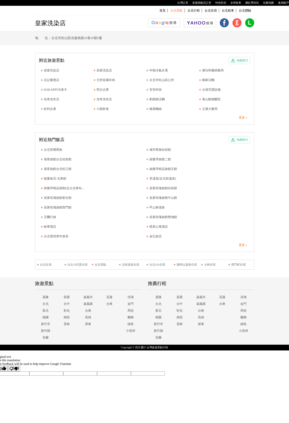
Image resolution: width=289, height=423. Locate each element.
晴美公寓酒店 (158, 226)
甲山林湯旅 (157, 207)
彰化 (67, 310)
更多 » (243, 117)
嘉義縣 (88, 303)
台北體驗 (245, 10)
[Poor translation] (14, 368)
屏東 (88, 324)
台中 (67, 303)
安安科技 (155, 89)
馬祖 (130, 310)
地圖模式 (242, 60)
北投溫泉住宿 (130, 264)
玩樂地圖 (266, 3)
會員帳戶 (281, 3)
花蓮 (109, 297)
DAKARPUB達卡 (55, 89)
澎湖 (130, 297)
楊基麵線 (155, 108)
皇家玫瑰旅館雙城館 (163, 217)
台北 (45, 303)
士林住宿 (210, 264)
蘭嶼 (130, 317)
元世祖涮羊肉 (106, 80)
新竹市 (45, 324)
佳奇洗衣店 (51, 99)
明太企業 (103, 89)
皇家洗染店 (51, 70)
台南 (88, 310)
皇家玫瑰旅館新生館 (58, 197)
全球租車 (234, 3)
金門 (130, 303)
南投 (67, 317)
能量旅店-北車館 (55, 178)
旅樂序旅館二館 (160, 159)
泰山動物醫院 (211, 99)
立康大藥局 (209, 108)
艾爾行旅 (50, 217)
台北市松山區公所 (161, 80)
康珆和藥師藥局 (213, 70)
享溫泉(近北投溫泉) (162, 178)
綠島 (130, 324)
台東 (109, 303)
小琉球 (130, 330)
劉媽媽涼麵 (157, 99)
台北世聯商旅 (53, 149)
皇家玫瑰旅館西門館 (58, 207)
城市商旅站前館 (160, 149)
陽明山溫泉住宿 (187, 264)
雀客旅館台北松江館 (58, 169)
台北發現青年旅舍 (56, 236)
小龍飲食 (103, 108)
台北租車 (228, 10)
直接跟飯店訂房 (199, 3)
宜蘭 (45, 337)
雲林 (67, 324)
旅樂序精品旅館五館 (163, 169)
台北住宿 (211, 10)
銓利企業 (50, 108)
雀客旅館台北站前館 (58, 159)
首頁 (162, 10)
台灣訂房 (180, 3)
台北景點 (100, 264)
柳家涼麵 (208, 80)
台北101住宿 (157, 264)
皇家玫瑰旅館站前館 (163, 188)
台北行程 (193, 10)
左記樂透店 (51, 80)
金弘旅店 (155, 236)
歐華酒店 (50, 226)
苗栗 (67, 297)
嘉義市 (88, 297)
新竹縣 (45, 330)
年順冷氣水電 (158, 70)
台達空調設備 (211, 89)
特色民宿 (219, 3)
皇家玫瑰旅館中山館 (163, 197)
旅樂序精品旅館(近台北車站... (64, 188)
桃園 (45, 317)
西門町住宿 (238, 264)
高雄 (88, 317)
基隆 (45, 297)
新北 (45, 310)
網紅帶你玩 (250, 3)
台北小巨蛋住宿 (77, 264)
